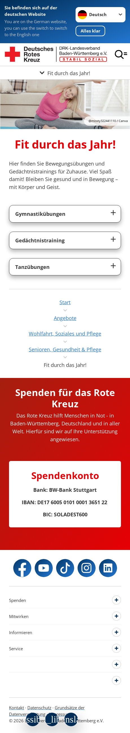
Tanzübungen (32, 266)
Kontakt (16, 707)
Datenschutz (39, 707)
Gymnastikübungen (40, 213)
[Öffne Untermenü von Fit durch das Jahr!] (65, 72)
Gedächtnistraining (40, 240)
